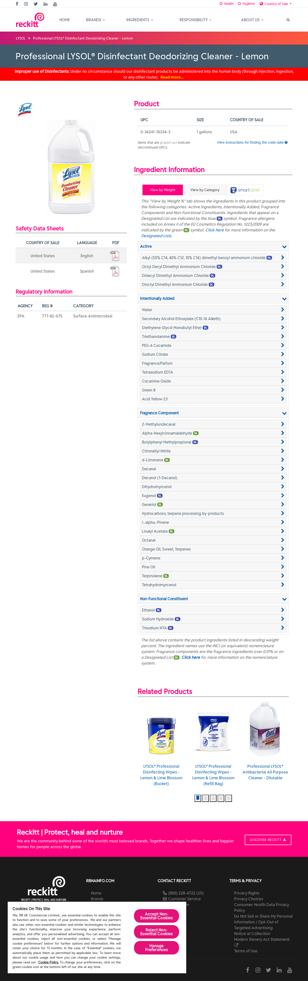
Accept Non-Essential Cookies (156, 916)
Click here (214, 230)
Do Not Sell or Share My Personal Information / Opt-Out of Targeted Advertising (263, 922)
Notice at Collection (252, 933)
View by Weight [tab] (162, 190)
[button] (213, 257)
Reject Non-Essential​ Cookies (156, 931)
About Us (252, 19)
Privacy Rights (247, 893)
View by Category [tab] (204, 190)
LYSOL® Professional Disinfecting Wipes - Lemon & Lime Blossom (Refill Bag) (265, 744)
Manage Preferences (156, 947)
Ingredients (139, 19)
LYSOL (21, 38)
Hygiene (246, 3)
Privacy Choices (248, 898)
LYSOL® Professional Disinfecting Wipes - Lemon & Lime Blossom (161, 741)
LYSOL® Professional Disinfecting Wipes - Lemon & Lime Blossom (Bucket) (213, 744)
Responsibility (196, 19)
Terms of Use (245, 950)
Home (64, 19)
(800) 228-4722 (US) (186, 893)
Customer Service (184, 898)
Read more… (172, 77)
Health (226, 3)
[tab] (245, 190)
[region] (97, 937)
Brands (95, 19)
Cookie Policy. (48, 962)
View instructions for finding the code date (252, 142)
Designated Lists (156, 235)
